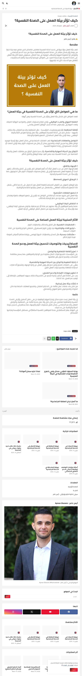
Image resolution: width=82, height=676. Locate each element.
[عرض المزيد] (45, 338)
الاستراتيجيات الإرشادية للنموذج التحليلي (32, 668)
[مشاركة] (6, 25)
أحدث (77, 411)
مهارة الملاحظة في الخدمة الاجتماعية (52, 468)
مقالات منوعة (62, 16)
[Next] (3, 9)
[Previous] (6, 9)
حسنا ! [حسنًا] (74, 669)
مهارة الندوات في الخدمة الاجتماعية (61, 9)
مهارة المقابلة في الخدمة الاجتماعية (52, 447)
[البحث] (3, 3)
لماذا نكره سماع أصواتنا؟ (29, 371)
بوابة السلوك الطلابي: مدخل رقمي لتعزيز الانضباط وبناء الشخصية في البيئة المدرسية (61, 373)
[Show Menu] (79, 3)
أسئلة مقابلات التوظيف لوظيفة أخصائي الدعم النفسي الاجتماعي (69, 469)
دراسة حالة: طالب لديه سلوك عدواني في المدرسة (13, 448)
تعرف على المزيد (68, 665)
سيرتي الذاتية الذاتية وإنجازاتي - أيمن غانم (65, 494)
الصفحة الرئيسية (73, 16)
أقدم (4, 411)
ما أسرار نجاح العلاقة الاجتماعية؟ (64, 401)
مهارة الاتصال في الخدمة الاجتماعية (33, 447)
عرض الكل (7, 349)
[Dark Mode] (7, 3)
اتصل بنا (75, 490)
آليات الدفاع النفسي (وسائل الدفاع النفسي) (13, 668)
